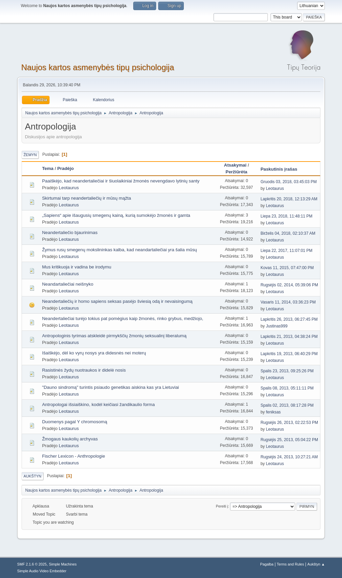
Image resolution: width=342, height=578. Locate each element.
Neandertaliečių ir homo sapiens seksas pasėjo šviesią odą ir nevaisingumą (117, 301)
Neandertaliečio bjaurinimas (69, 232)
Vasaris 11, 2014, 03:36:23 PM (288, 302)
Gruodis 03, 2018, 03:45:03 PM (288, 181)
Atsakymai (235, 165)
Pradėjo (65, 168)
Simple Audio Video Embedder (41, 571)
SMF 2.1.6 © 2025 (32, 564)
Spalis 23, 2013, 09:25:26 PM (286, 371)
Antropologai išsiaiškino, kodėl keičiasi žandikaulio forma (98, 404)
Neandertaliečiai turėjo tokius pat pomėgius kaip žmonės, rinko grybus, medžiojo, (122, 318)
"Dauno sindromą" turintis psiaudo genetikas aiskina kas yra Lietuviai (110, 387)
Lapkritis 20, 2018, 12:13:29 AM (288, 199)
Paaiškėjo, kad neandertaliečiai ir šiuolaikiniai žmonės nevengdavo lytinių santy (121, 180)
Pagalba (267, 564)
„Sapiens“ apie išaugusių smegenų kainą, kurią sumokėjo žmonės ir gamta (116, 215)
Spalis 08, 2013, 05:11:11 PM (286, 388)
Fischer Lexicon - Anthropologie (73, 456)
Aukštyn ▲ (316, 564)
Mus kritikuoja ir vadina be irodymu (76, 266)
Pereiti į (222, 506)
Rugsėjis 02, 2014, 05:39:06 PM (289, 285)
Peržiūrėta (236, 171)
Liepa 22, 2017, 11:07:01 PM (286, 250)
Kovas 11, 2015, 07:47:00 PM (287, 267)
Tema (48, 168)
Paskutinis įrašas (281, 169)
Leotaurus (69, 187)
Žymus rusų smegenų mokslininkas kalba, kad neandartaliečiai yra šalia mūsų (119, 249)
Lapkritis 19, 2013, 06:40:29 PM (288, 353)
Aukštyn (32, 476)
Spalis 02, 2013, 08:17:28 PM (286, 405)
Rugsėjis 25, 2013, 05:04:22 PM (289, 439)
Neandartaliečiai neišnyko (67, 284)
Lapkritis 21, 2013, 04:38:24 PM (288, 336)
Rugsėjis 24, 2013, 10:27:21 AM (289, 457)
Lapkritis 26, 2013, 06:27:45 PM (288, 319)
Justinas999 (276, 326)
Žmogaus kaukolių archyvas (70, 438)
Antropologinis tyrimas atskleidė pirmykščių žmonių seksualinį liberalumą (114, 335)
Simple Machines (63, 564)
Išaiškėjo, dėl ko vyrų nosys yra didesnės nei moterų (94, 352)
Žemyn (30, 155)
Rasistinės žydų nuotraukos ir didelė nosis (84, 370)
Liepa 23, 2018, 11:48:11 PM (286, 216)
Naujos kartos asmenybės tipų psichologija (97, 67)
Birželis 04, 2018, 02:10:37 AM (287, 233)
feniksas (273, 412)
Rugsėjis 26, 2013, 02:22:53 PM (289, 422)
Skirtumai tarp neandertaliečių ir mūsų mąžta (86, 198)
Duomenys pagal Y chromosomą (74, 421)
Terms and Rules (290, 564)
